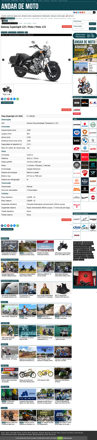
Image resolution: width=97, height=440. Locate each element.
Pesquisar (92, 24)
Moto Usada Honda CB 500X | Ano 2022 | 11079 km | (85, 276)
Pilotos (76, 260)
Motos (29, 16)
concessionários (35, 18)
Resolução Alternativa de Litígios (40, 434)
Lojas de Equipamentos (84, 252)
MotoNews (5, 238)
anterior (20, 23)
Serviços (54, 16)
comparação (11, 21)
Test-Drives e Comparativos (9, 259)
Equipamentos (37, 16)
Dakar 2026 (17, 16)
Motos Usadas (78, 242)
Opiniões (4, 302)
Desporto (4, 344)
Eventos (4, 16)
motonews (50, 18)
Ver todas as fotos (12, 32)
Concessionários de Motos (81, 248)
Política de (67, 438)
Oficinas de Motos (84, 250)
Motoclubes (61, 16)
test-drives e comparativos (60, 18)
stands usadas (44, 18)
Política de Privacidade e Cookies (9, 434)
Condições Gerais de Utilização (25, 434)
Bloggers (90, 258)
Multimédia (5, 323)
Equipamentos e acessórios (9, 281)
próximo (34, 23)
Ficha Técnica (70, 433)
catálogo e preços (10, 18)
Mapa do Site (52, 434)
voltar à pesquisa (27, 23)
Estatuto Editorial (78, 433)
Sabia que (4, 365)
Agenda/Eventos (88, 242)
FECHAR (60, 438)
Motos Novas (77, 244)
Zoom (26, 32)
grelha (5, 21)
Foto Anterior (4, 32)
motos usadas (19, 18)
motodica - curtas (71, 18)
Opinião (24, 16)
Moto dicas (5, 387)
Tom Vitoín (24, 433)
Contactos (63, 433)
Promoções (46, 16)
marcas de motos (27, 18)
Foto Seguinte (21, 32)
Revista (70, 16)
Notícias (10, 16)
